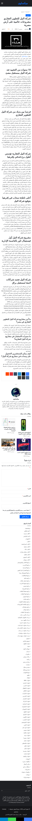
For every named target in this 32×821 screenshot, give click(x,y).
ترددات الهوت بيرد (25, 620)
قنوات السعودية (26, 706)
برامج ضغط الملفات (25, 591)
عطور (28, 675)
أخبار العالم (27, 531)
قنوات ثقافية (27, 732)
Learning (27, 528)
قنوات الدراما (26, 701)
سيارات (28, 664)
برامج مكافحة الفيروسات (23, 604)
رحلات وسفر (26, 656)
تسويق (22, 11)
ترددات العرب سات (25, 615)
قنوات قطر (27, 746)
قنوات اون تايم (26, 727)
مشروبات (27, 769)
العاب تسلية (27, 546)
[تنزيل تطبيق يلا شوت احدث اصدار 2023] (24, 445)
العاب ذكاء (27, 549)
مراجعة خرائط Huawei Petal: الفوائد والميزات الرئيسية (9, 429)
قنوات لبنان (27, 748)
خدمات (28, 651)
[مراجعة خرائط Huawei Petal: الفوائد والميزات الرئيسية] (8, 422)
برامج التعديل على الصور (23, 570)
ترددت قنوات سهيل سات (23, 636)
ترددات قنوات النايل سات (23, 628)
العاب (28, 541)
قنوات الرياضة (26, 704)
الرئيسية (28, 11)
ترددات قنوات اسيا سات (24, 625)
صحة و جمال (26, 667)
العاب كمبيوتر (26, 557)
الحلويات (27, 539)
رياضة (28, 659)
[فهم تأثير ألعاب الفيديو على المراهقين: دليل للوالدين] (8, 442)
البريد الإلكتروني (27, 496)
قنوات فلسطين (26, 743)
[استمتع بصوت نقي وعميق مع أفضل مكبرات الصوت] (24, 424)
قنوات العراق (26, 714)
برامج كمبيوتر (26, 596)
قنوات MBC (27, 680)
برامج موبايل (26, 609)
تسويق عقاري (26, 641)
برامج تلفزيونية (26, 588)
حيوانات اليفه (26, 649)
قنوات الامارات (26, 693)
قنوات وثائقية (26, 756)
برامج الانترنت (26, 565)
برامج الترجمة (26, 567)
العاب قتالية (27, 554)
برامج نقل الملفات (25, 612)
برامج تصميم (26, 586)
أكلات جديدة (27, 533)
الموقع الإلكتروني (27, 503)
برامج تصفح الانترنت (25, 583)
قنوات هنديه (27, 753)
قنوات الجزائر (26, 698)
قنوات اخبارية (26, 683)
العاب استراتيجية (26, 544)
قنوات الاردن (26, 685)
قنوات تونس (27, 730)
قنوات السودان (26, 709)
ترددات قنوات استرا (25, 622)
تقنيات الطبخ (27, 643)
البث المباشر (26, 536)
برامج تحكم (27, 578)
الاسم (29, 488)
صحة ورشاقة (26, 670)
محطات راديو (26, 767)
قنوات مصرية (26, 751)
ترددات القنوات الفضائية (24, 617)
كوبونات (28, 759)
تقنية (28, 646)
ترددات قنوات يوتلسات (24, 633)
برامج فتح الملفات (25, 594)
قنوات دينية (27, 735)
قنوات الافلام (26, 691)
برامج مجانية (26, 599)
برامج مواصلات (26, 607)
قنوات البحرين (26, 696)
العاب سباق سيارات (25, 552)
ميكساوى (26, 29)
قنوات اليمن (27, 725)
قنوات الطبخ (27, 711)
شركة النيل (25, 56)
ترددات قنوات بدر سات (24, 630)
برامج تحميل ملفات (25, 581)
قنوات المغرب (26, 719)
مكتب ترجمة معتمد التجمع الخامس (13, 814)
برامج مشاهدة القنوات (24, 601)
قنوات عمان (27, 740)
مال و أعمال (27, 764)
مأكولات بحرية (26, 761)
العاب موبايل (26, 560)
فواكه (28, 677)
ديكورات (28, 654)
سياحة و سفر (26, 662)
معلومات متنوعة (26, 772)
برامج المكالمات (26, 575)
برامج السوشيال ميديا (24, 573)
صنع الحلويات (26, 672)
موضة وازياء (27, 777)
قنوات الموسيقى (26, 722)
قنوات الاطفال (26, 688)
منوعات (28, 774)
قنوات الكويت (26, 717)
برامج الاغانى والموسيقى (23, 562)
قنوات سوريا (27, 738)
